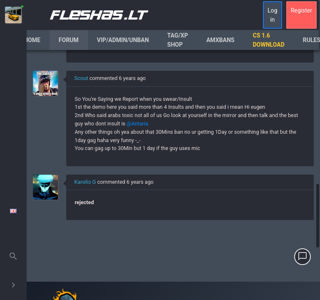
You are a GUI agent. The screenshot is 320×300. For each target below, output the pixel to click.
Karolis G (85, 182)
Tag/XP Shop (177, 40)
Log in (272, 15)
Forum (69, 40)
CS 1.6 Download (269, 40)
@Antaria (137, 123)
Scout (81, 78)
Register (301, 10)
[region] (173, 175)
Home (32, 40)
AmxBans (220, 40)
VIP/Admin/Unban (123, 40)
